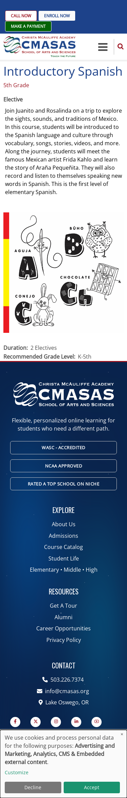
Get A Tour (63, 605)
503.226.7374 (63, 679)
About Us (64, 524)
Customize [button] (16, 772)
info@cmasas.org (63, 691)
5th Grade (16, 85)
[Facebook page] (15, 722)
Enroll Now (57, 16)
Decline (32, 787)
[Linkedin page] (76, 722)
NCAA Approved (63, 466)
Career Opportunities (63, 628)
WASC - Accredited (63, 447)
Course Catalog (63, 547)
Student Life (63, 558)
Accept (91, 787)
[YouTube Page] (96, 722)
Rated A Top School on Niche (64, 484)
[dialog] (63, 764)
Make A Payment (28, 26)
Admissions (63, 535)
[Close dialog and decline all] (122, 734)
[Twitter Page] (35, 722)
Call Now (21, 16)
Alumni (63, 617)
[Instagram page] (56, 722)
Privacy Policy (63, 640)
